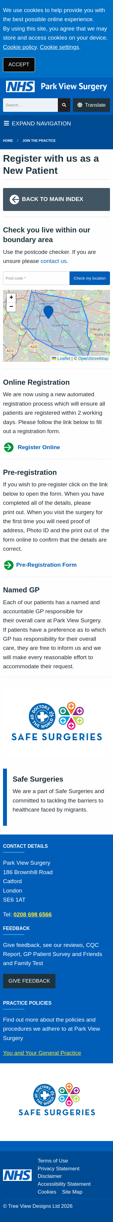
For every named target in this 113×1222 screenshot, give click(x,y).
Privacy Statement (59, 1169)
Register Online (31, 447)
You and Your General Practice (42, 1053)
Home (8, 140)
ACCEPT (18, 64)
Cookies (47, 1192)
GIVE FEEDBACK (29, 981)
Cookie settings (59, 47)
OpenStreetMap (93, 358)
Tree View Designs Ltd (34, 1206)
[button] (47, 311)
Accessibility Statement (64, 1184)
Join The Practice (39, 140)
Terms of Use (53, 1161)
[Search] (30, 105)
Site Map (72, 1192)
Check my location (90, 278)
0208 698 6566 (33, 914)
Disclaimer (50, 1176)
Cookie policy (20, 47)
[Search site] (64, 105)
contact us (54, 261)
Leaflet (61, 358)
